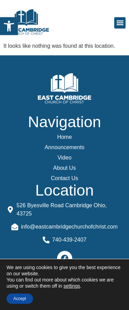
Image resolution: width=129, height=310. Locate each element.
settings (71, 286)
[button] (9, 26)
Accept (19, 298)
